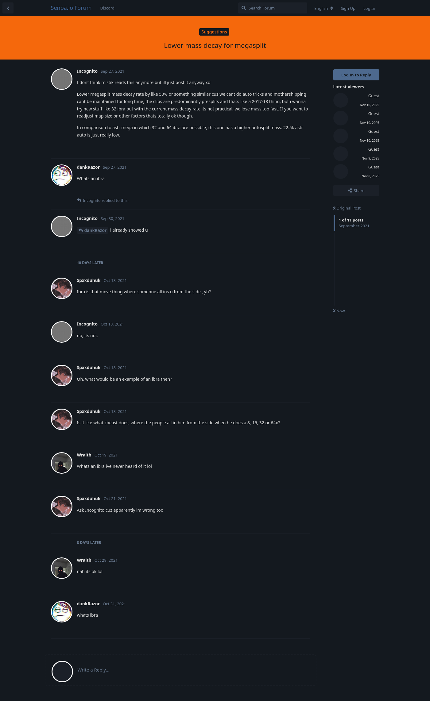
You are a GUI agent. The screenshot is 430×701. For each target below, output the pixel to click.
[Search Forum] (272, 7)
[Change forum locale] (323, 8)
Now (339, 311)
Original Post (347, 208)
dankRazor (95, 230)
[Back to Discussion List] (8, 7)
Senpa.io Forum (71, 7)
